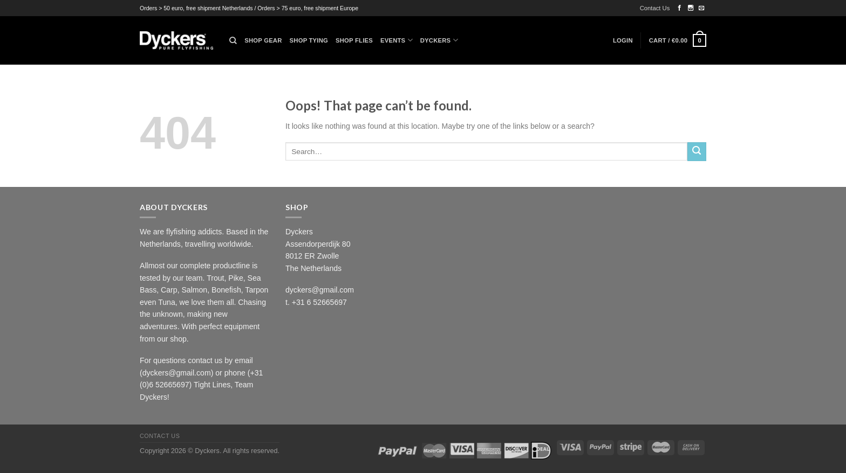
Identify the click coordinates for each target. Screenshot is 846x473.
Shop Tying (309, 40)
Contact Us (655, 8)
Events (396, 40)
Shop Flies (354, 40)
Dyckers (439, 40)
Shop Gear (263, 40)
